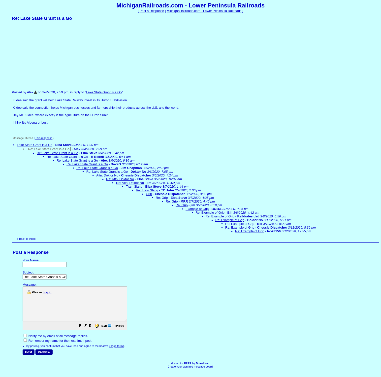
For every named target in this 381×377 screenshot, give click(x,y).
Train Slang (134, 186)
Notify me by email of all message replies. (56, 342)
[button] (93, 333)
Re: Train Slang (147, 190)
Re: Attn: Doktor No (120, 179)
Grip (149, 194)
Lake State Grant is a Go (104, 92)
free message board (200, 373)
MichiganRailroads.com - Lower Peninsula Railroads (204, 11)
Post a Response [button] (152, 11)
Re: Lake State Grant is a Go (57, 153)
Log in (47, 292)
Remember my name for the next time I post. (58, 347)
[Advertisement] (49, 55)
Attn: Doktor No (107, 175)
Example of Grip (197, 209)
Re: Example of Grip (209, 212)
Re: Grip (162, 198)
